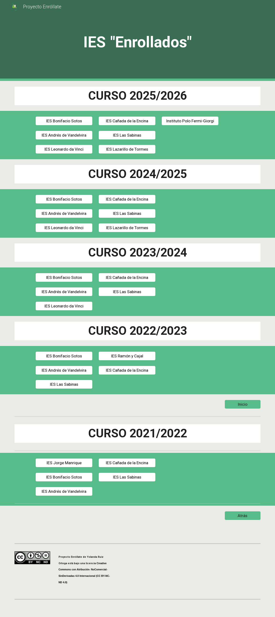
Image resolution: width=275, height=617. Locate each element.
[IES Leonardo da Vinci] (64, 149)
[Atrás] (242, 515)
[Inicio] (242, 404)
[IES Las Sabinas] (127, 135)
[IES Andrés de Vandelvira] (64, 135)
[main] (137, 40)
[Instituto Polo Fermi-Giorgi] (190, 121)
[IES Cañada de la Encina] (127, 121)
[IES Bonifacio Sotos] (64, 121)
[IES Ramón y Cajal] (127, 356)
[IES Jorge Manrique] (64, 463)
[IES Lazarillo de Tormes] (127, 149)
